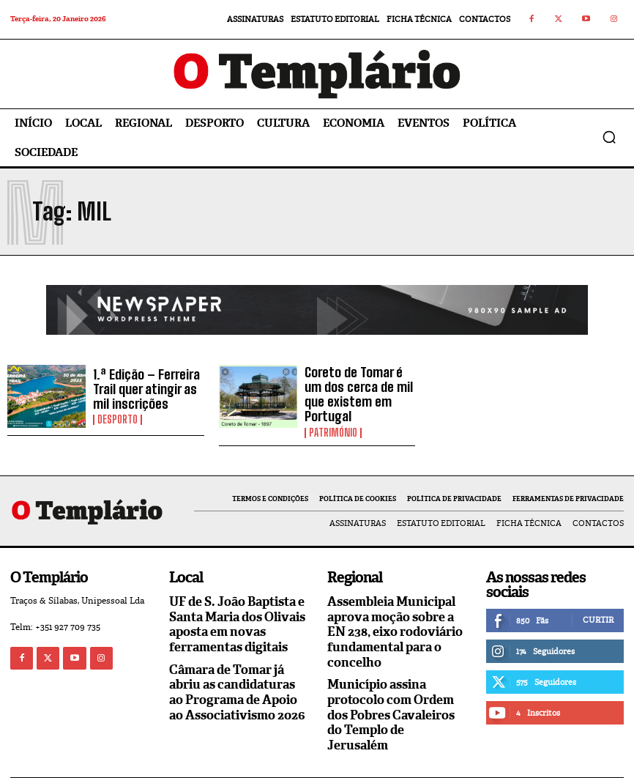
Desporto (117, 417)
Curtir (598, 609)
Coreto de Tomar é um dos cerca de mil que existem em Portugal (357, 389)
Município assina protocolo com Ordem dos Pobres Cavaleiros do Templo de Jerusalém (396, 690)
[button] (609, 137)
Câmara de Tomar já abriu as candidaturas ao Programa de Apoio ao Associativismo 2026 (237, 676)
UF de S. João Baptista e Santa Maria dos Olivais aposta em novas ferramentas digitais (235, 612)
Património (333, 417)
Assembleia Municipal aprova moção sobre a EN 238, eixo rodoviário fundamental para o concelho (391, 619)
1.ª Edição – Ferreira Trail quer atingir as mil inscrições (140, 389)
